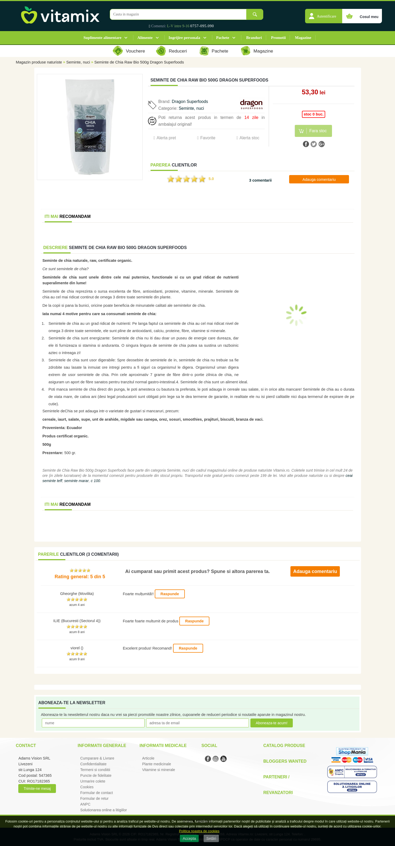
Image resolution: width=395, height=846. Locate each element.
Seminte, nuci (78, 62)
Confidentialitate (93, 764)
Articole (148, 758)
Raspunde (170, 594)
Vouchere (135, 51)
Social (209, 745)
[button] (323, 13)
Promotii (278, 38)
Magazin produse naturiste (39, 62)
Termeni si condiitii (95, 770)
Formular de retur (94, 798)
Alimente (144, 38)
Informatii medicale (163, 745)
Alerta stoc (249, 138)
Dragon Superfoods (190, 101)
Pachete (222, 38)
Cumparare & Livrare (97, 758)
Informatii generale (102, 745)
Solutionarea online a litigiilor (103, 810)
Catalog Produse (284, 745)
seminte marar (76, 481)
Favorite (207, 138)
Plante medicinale (156, 764)
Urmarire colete (92, 781)
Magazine (303, 38)
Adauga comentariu (319, 179)
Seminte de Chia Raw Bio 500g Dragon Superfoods (139, 62)
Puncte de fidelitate (95, 775)
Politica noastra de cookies (199, 831)
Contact (26, 745)
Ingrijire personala (184, 38)
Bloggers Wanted (284, 761)
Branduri (254, 38)
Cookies (87, 787)
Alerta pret (166, 138)
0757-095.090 (202, 26)
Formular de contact (96, 793)
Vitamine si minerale (158, 770)
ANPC (85, 804)
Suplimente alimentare (102, 38)
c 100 (95, 481)
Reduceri (178, 51)
